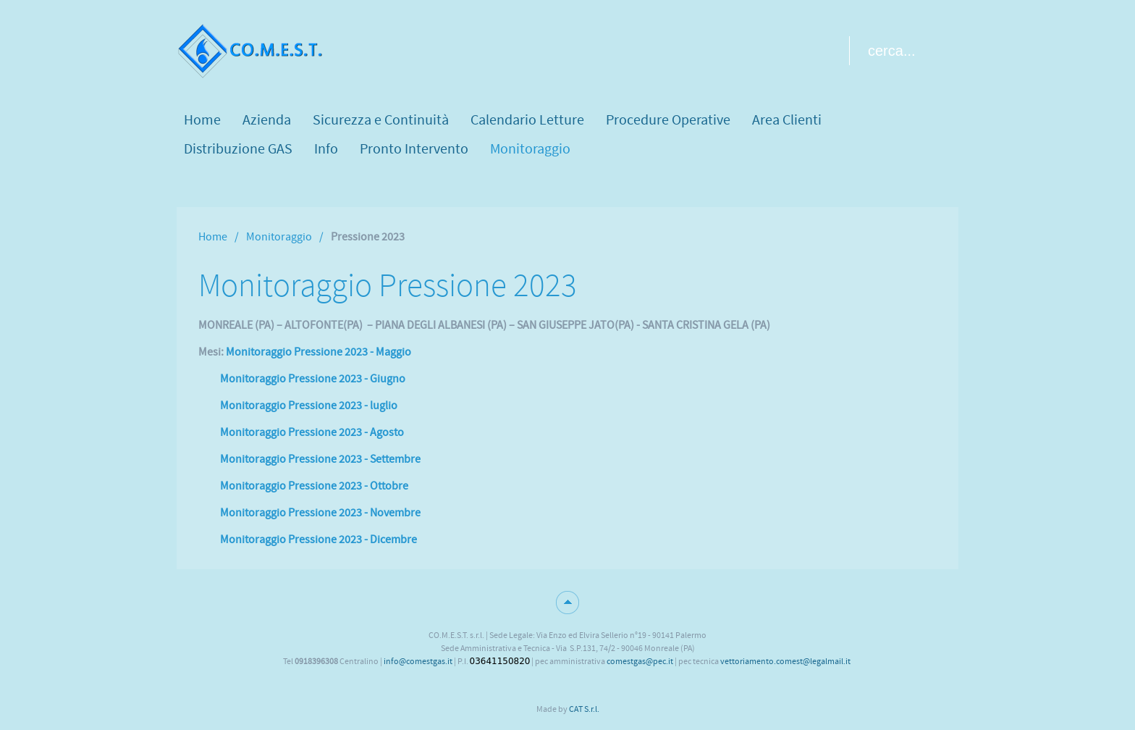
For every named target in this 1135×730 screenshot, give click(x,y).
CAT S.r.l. (584, 709)
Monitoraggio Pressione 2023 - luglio (308, 405)
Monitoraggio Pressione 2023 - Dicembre (318, 539)
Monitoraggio (279, 236)
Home (212, 236)
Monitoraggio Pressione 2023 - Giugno (312, 378)
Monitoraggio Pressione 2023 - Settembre (320, 459)
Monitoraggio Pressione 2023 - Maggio (318, 351)
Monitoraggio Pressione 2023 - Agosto (312, 432)
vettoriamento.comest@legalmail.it (785, 661)
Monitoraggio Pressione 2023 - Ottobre (314, 485)
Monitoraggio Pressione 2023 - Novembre (320, 512)
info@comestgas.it (418, 661)
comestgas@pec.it (640, 661)
